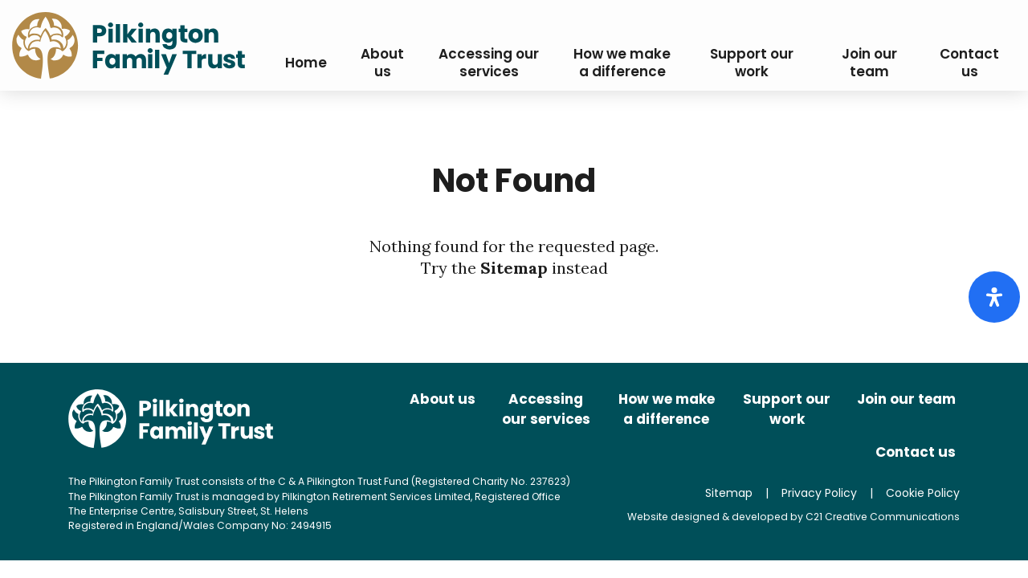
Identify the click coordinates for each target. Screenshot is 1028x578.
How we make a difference (666, 409)
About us (442, 399)
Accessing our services (546, 409)
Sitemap (514, 268)
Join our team (906, 399)
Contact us (915, 452)
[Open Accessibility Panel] (994, 297)
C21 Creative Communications (883, 516)
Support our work (786, 409)
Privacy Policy (819, 493)
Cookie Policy (923, 493)
